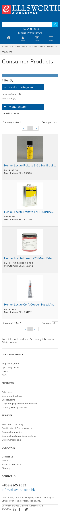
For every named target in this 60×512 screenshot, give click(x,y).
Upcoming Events (10, 367)
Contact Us (7, 456)
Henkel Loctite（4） (12, 113)
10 (54, 122)
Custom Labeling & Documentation (19, 436)
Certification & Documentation (17, 428)
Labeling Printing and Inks (14, 407)
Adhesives (7, 392)
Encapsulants (8, 400)
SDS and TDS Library (12, 424)
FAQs (4, 375)
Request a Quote (10, 363)
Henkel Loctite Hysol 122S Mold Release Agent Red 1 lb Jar (30, 258)
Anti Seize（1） (9, 98)
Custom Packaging (11, 440)
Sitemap (6, 468)
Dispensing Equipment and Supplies (19, 403)
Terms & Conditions (11, 464)
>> (35, 128)
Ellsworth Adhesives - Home (16, 46)
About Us (6, 460)
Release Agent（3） (12, 94)
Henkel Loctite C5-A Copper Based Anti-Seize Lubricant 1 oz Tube (30, 304)
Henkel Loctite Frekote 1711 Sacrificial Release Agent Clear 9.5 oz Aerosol (30, 165)
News (5, 371)
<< (24, 128)
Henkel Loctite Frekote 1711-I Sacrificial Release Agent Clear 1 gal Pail (30, 212)
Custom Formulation (12, 432)
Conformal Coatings (12, 396)
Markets (38, 46)
